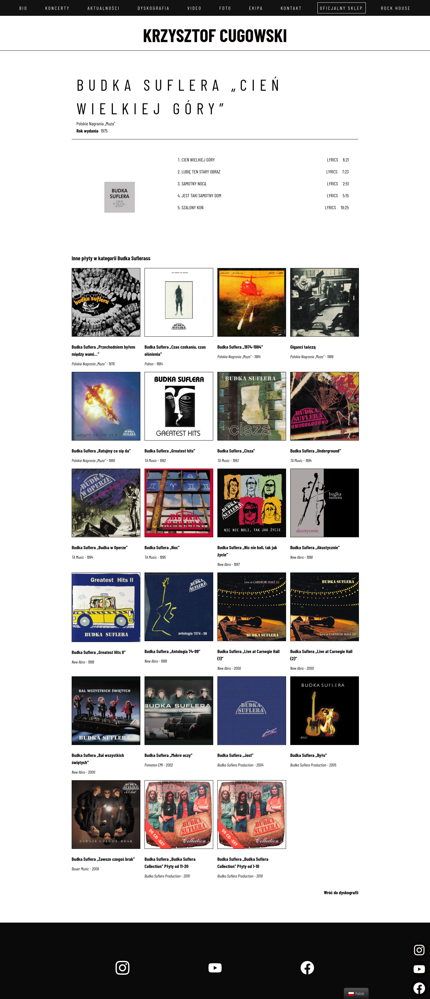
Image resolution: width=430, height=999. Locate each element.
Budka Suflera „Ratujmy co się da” (101, 450)
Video (194, 8)
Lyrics (332, 159)
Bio (23, 8)
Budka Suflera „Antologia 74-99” (172, 651)
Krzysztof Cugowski (215, 35)
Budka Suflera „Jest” (235, 755)
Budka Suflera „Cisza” (236, 450)
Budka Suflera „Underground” (315, 450)
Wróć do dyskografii (341, 892)
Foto (225, 8)
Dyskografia (154, 8)
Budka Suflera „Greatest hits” (170, 450)
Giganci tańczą (303, 347)
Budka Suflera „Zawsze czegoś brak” (103, 859)
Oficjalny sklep (341, 8)
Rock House (396, 8)
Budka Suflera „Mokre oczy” (168, 755)
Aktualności (103, 8)
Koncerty (57, 8)
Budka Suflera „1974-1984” (240, 347)
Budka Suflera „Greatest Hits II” (99, 652)
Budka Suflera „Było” (308, 755)
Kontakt (291, 8)
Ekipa (256, 8)
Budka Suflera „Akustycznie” (315, 547)
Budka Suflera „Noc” (162, 547)
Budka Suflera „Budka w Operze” (100, 547)
